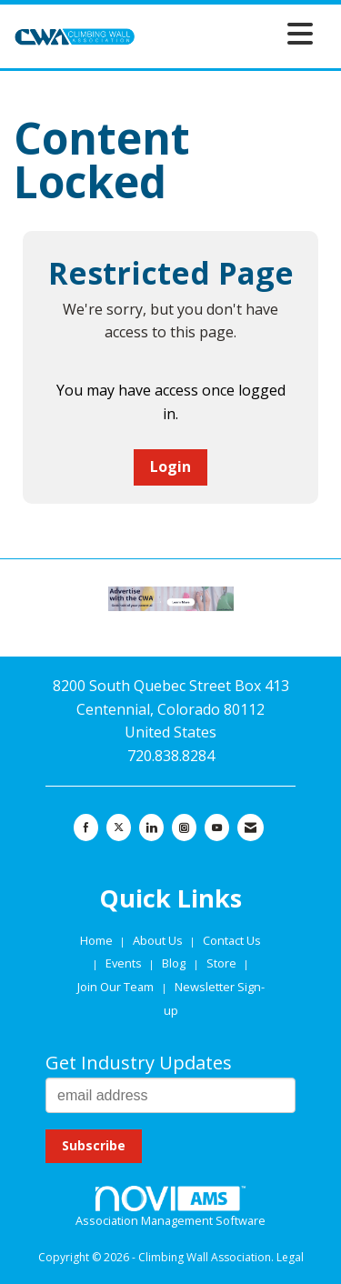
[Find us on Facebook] (86, 827)
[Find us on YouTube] (217, 827)
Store (222, 963)
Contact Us (232, 940)
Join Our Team (115, 986)
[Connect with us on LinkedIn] (151, 827)
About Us (159, 940)
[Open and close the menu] (229, 33)
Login (170, 466)
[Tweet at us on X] (118, 827)
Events (125, 963)
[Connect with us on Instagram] (184, 827)
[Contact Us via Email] (250, 827)
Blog (174, 963)
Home (97, 940)
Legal (290, 1257)
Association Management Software (170, 1207)
